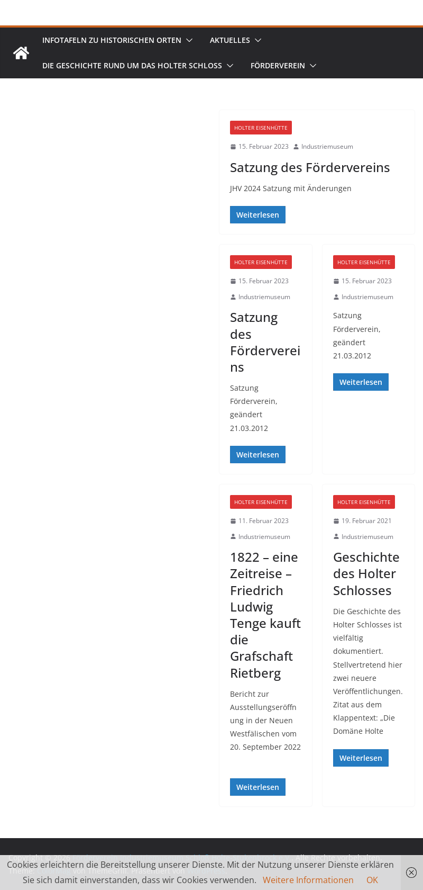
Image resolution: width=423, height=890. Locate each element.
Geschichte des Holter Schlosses (366, 573)
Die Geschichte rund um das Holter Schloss (132, 65)
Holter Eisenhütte (261, 127)
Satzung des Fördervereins (310, 167)
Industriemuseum (327, 146)
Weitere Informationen (308, 880)
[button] (187, 40)
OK (372, 880)
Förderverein (278, 65)
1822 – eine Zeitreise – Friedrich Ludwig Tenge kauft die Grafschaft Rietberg (265, 614)
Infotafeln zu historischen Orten (111, 40)
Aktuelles (230, 40)
